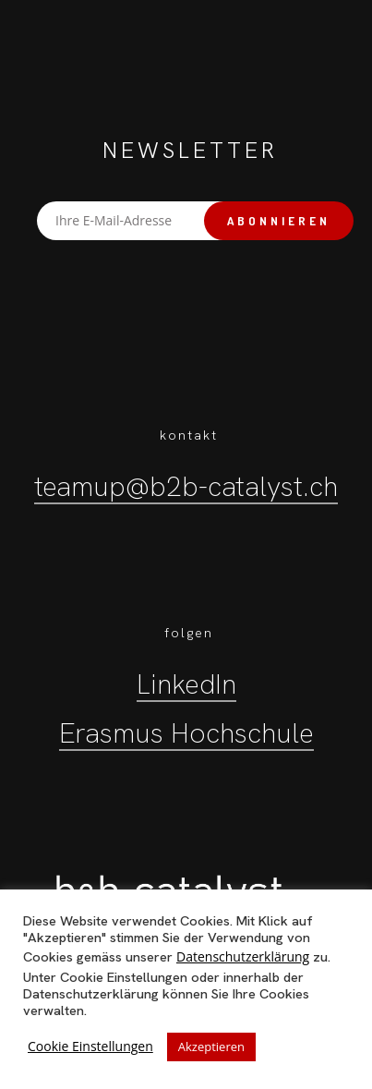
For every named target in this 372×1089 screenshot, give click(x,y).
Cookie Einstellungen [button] (90, 1046)
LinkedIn (186, 684)
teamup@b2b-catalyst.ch (186, 486)
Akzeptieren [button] (211, 1046)
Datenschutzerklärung (242, 956)
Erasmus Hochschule (186, 733)
